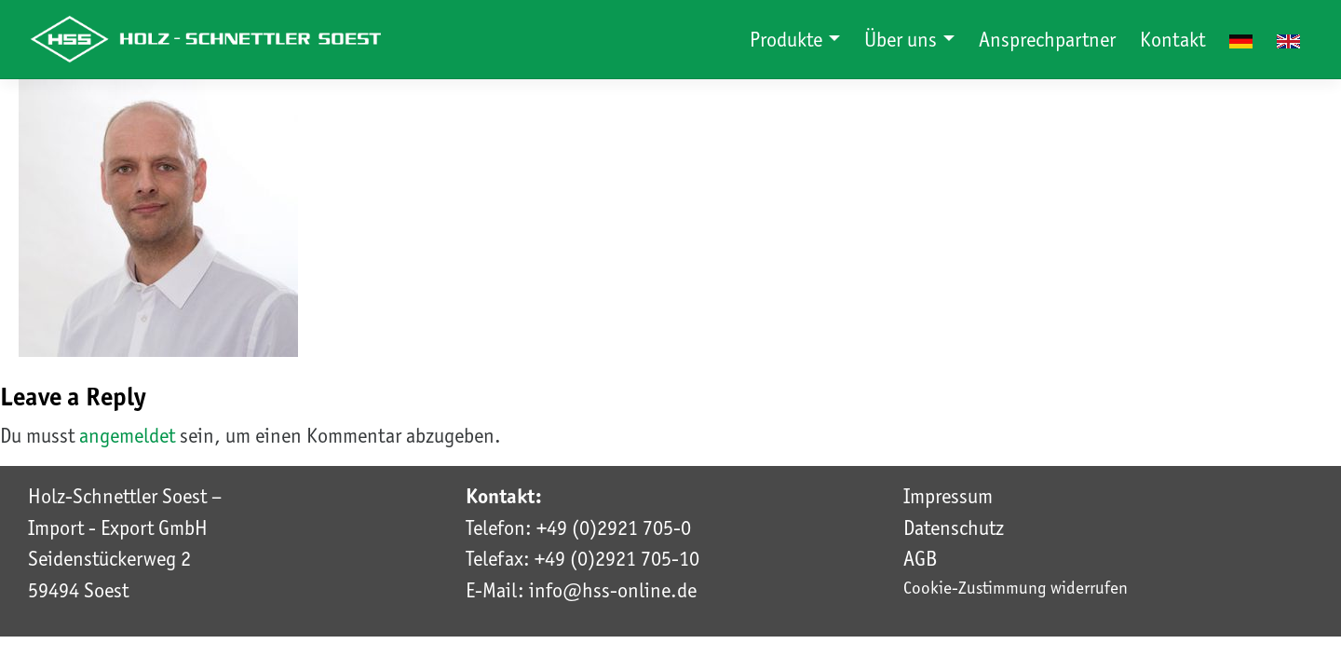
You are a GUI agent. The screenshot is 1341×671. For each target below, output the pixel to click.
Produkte (788, 39)
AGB (920, 558)
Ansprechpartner (1047, 39)
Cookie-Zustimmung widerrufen (1015, 587)
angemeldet (127, 435)
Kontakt (1172, 39)
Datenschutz (953, 527)
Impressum (948, 496)
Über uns (902, 39)
